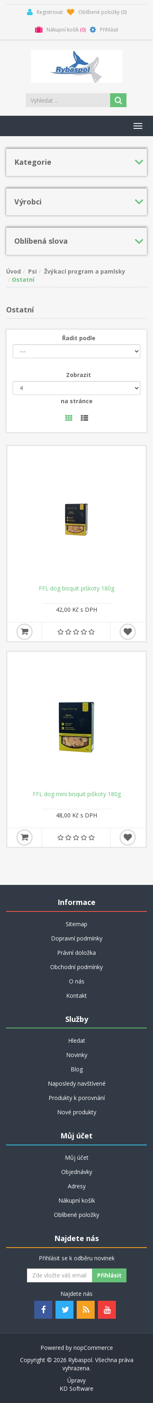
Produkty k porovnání (77, 1098)
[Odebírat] (59, 1275)
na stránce (77, 401)
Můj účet (77, 1157)
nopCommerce (93, 1347)
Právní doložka (76, 952)
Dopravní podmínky (76, 938)
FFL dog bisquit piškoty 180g (76, 588)
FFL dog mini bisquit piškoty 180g (77, 794)
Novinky (76, 1055)
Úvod (13, 271)
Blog (77, 1069)
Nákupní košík (76, 1200)
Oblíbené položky (76, 1215)
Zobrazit (78, 375)
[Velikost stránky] (76, 388)
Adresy (77, 1186)
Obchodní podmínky (76, 967)
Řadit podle (78, 338)
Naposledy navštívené (77, 1083)
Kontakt (76, 995)
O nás (76, 981)
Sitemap (76, 924)
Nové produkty (76, 1112)
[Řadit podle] (76, 351)
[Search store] (68, 100)
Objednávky (76, 1172)
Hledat (76, 1040)
